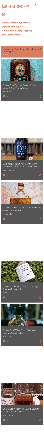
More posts (22, 432)
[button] (39, 97)
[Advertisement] (22, 119)
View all (6, 55)
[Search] (35, 5)
